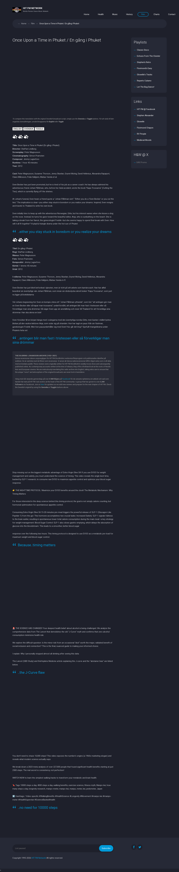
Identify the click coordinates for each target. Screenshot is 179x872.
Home (86, 14)
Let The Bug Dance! (145, 87)
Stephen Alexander (145, 115)
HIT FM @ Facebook (146, 109)
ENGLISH (18, 129)
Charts (157, 14)
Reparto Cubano (143, 80)
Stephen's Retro (143, 62)
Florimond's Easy (144, 68)
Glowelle (140, 121)
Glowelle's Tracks (144, 74)
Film (143, 14)
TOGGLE (39, 129)
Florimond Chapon (144, 128)
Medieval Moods (143, 140)
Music (115, 14)
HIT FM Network (39, 858)
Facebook (66, 379)
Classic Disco (142, 50)
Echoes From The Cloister (148, 56)
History (129, 14)
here (42, 384)
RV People (141, 134)
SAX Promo (141, 162)
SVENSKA (28, 129)
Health (101, 14)
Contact (171, 14)
